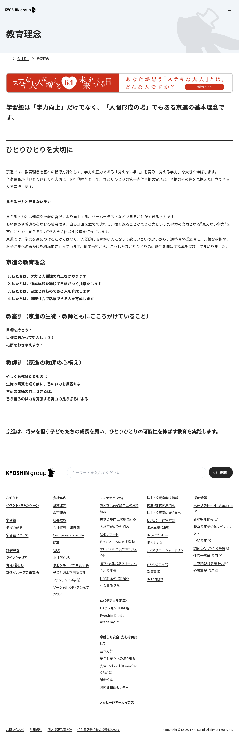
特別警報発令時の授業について (98, 729)
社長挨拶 (60, 520)
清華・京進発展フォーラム (118, 563)
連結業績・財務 (158, 527)
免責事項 (153, 571)
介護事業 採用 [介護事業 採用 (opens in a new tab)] (203, 570)
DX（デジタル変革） (113, 600)
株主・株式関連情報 (161, 505)
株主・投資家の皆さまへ (164, 512)
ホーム (8, 58)
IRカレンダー (156, 542)
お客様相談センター (114, 687)
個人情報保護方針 (60, 729)
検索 (223, 472)
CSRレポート (109, 534)
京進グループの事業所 (22, 572)
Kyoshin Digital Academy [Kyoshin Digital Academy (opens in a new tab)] (113, 618)
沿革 (56, 542)
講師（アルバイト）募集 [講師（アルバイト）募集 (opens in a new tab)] (209, 548)
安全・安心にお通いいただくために (118, 669)
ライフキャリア (16, 557)
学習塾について (17, 535)
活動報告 (106, 680)
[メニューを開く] (229, 9)
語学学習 (13, 550)
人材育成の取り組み (115, 526)
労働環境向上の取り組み (118, 519)
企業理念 (60, 505)
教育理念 (60, 512)
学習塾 (11, 520)
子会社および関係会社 (69, 572)
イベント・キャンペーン (22, 505)
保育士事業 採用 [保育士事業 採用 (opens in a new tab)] (205, 555)
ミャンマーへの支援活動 (117, 541)
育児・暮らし (15, 565)
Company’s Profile (68, 535)
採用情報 (200, 497)
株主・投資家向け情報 (162, 497)
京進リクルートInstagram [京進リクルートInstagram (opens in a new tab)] (213, 505)
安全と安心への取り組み (118, 658)
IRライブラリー (157, 535)
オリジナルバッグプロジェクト (118, 552)
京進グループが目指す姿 (71, 565)
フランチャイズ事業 (66, 580)
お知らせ (12, 497)
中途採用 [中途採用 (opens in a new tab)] (200, 540)
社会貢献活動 (110, 585)
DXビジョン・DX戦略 (114, 608)
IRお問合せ (155, 579)
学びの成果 (14, 527)
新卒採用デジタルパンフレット (212, 530)
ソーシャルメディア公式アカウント (71, 590)
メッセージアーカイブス (117, 702)
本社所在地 (61, 557)
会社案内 (23, 58)
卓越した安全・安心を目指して (119, 640)
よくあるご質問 (157, 564)
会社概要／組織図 (66, 527)
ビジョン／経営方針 (161, 520)
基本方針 (106, 651)
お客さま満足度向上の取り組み (119, 508)
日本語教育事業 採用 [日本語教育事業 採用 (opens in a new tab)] (209, 563)
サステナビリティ (112, 497)
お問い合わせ (15, 729)
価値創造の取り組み (115, 578)
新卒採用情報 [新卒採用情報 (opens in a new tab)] (203, 519)
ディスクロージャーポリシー (165, 553)
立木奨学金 (108, 570)
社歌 (56, 550)
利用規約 (36, 729)
